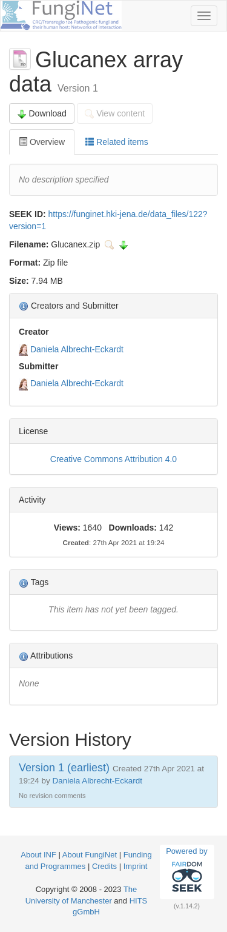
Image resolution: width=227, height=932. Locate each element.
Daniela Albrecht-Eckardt (76, 349)
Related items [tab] (116, 142)
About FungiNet (89, 854)
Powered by (187, 871)
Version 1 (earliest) (64, 768)
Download (42, 114)
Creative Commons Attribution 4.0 (113, 459)
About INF (38, 854)
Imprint (135, 866)
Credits (104, 866)
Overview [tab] (42, 142)
